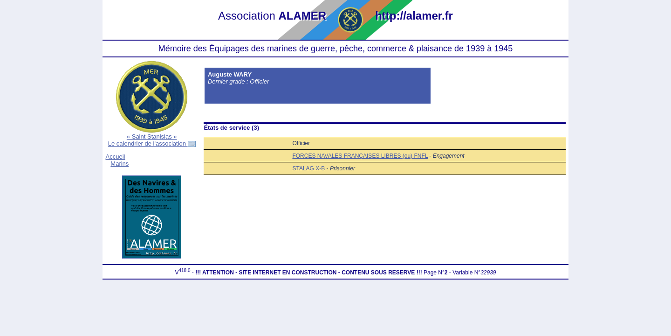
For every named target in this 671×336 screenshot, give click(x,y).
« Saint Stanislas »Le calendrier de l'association (152, 140)
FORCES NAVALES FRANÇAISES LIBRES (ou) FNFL (360, 156)
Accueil (115, 156)
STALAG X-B (308, 168)
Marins (119, 163)
